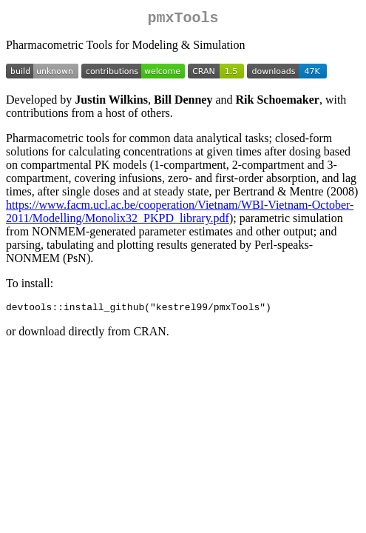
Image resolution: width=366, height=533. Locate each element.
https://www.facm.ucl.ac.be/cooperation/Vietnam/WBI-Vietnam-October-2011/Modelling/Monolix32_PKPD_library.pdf (179, 214)
